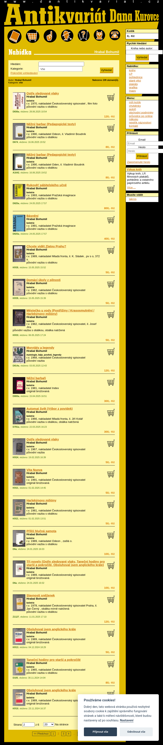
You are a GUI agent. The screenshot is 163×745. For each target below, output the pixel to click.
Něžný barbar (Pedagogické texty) (51, 124)
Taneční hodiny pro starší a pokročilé (54, 659)
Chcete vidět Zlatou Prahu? (46, 246)
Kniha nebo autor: (142, 48)
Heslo (141, 147)
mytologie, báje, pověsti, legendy (44, 354)
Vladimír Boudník (75, 134)
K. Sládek (78, 256)
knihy (132, 70)
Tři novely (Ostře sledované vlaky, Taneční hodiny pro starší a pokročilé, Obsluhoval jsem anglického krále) (66, 563)
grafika (133, 87)
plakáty (133, 84)
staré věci (135, 80)
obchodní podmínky (141, 112)
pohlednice (135, 77)
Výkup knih (134, 169)
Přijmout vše (100, 731)
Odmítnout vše (136, 731)
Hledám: (16, 64)
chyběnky (135, 105)
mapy (132, 90)
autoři (132, 109)
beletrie (31, 100)
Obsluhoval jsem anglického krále (51, 629)
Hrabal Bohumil (37, 96)
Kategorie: (17, 68)
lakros (133, 199)
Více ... (131, 187)
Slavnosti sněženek (41, 595)
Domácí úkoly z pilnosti (44, 280)
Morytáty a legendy (40, 347)
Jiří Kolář (77, 418)
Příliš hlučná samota (41, 531)
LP (130, 73)
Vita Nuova (34, 470)
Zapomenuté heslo (138, 162)
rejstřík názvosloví (140, 122)
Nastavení (126, 720)
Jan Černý (33, 608)
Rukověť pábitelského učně (47, 185)
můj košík (135, 102)
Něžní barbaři (36, 378)
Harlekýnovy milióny (41, 500)
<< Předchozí (41, 733)
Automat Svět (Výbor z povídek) (50, 408)
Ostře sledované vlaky (43, 93)
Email (142, 139)
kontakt (133, 125)
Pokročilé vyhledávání (24, 73)
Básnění (33, 215)
